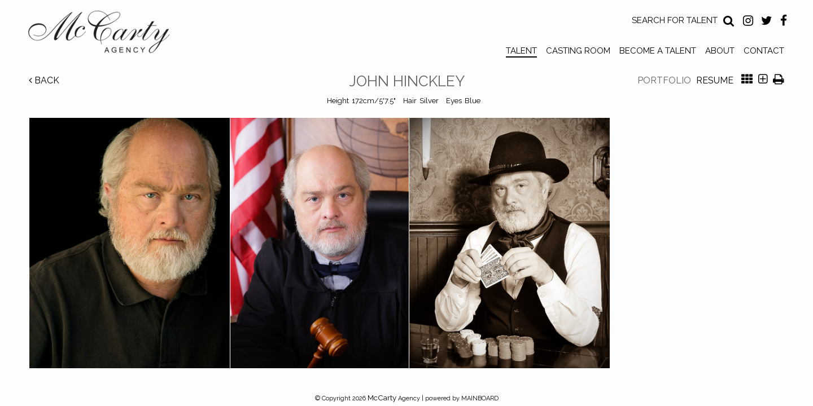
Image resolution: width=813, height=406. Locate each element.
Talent (521, 51)
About (720, 51)
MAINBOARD (480, 398)
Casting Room (578, 51)
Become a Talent (657, 51)
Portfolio (664, 80)
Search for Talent (675, 20)
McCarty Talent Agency (107, 34)
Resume (714, 80)
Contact (764, 51)
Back (44, 80)
